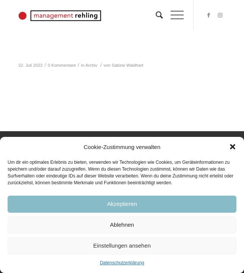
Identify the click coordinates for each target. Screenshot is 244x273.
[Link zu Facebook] (208, 15)
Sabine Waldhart (127, 65)
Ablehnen (122, 224)
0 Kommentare (62, 65)
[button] (232, 147)
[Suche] (155, 15)
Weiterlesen (36, 77)
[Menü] (173, 15)
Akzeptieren (122, 204)
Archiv (91, 65)
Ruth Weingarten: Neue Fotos (71, 54)
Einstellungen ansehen (122, 245)
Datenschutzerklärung (122, 262)
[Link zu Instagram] (220, 15)
